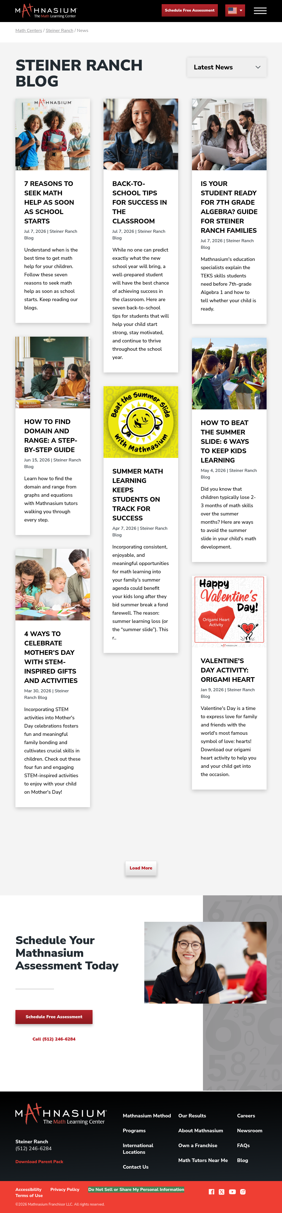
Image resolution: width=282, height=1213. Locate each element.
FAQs (243, 1145)
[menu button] (235, 10)
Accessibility (28, 1190)
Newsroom (249, 1130)
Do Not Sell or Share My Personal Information (136, 1190)
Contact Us (135, 1167)
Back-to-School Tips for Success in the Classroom (139, 202)
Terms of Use (29, 1196)
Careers (246, 1115)
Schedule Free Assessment (190, 10)
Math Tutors (203, 1160)
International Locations (138, 1148)
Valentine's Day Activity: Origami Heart (228, 670)
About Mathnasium (200, 1130)
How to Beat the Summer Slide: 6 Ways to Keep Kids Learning (225, 441)
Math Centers (28, 31)
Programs (134, 1130)
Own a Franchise (198, 1145)
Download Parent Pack (39, 1162)
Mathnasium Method (147, 1115)
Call (53, 1039)
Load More (141, 868)
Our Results (192, 1115)
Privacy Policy (64, 1190)
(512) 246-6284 (33, 1148)
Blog (242, 1160)
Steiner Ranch (60, 31)
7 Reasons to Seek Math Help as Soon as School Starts (49, 202)
